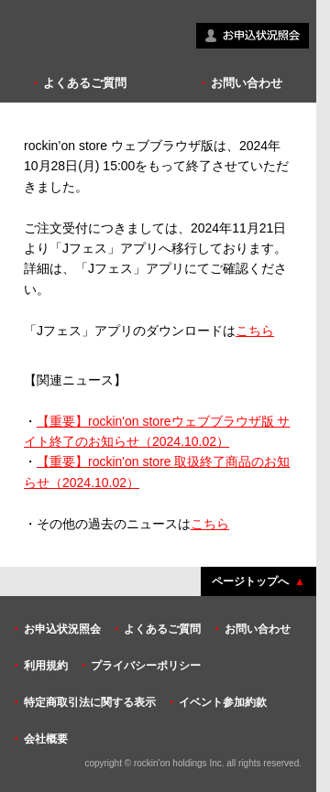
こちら (255, 330)
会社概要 (46, 738)
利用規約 (46, 665)
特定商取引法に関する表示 (90, 702)
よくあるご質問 (84, 83)
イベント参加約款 (223, 702)
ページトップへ (250, 581)
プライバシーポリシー (146, 665)
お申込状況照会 (62, 629)
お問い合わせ (246, 83)
